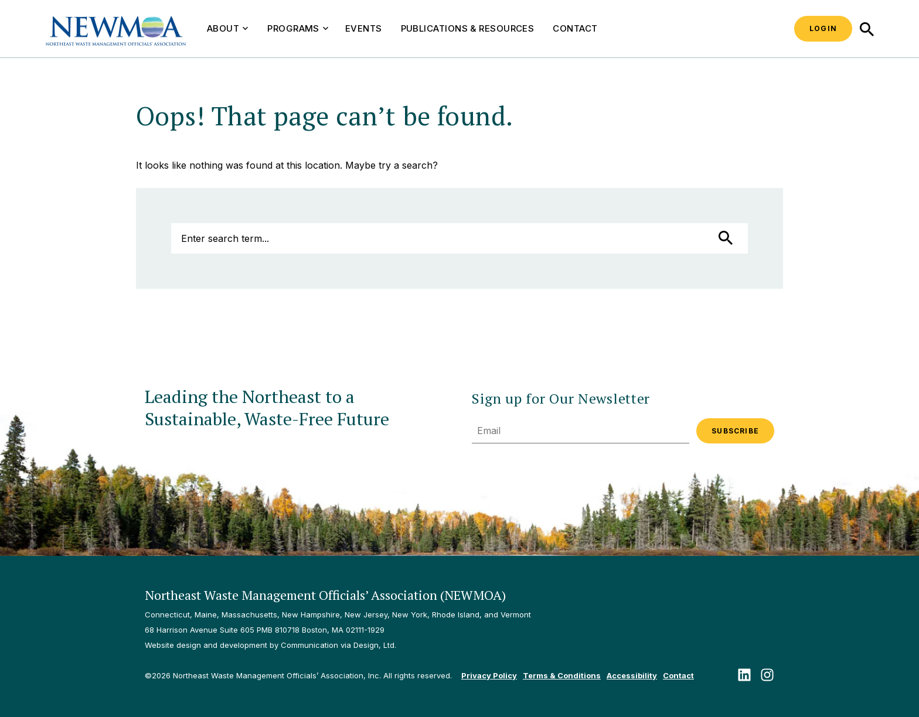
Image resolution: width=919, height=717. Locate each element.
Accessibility (632, 675)
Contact (575, 28)
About (227, 28)
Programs (297, 28)
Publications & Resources (468, 28)
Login (823, 28)
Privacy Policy (489, 675)
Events (363, 28)
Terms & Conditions (562, 675)
